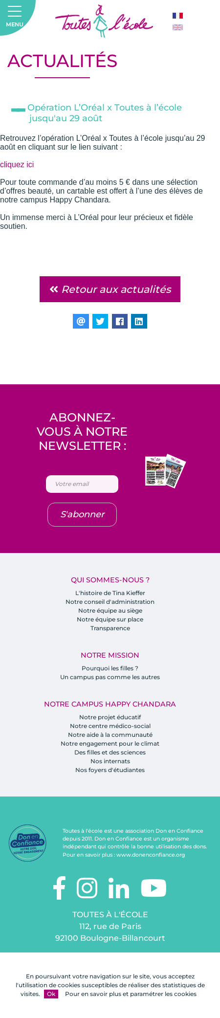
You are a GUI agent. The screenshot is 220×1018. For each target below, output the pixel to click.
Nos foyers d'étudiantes (110, 770)
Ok (51, 993)
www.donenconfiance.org (150, 855)
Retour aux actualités (110, 289)
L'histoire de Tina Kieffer (110, 593)
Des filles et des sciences (110, 752)
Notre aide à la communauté (110, 734)
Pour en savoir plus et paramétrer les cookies (131, 993)
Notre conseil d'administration (110, 601)
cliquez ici (17, 164)
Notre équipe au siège (110, 610)
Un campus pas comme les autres (110, 677)
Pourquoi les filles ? (110, 668)
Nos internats (110, 761)
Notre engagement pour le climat (110, 743)
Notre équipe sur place (110, 619)
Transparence (110, 628)
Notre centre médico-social (110, 726)
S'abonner (82, 514)
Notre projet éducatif (110, 717)
